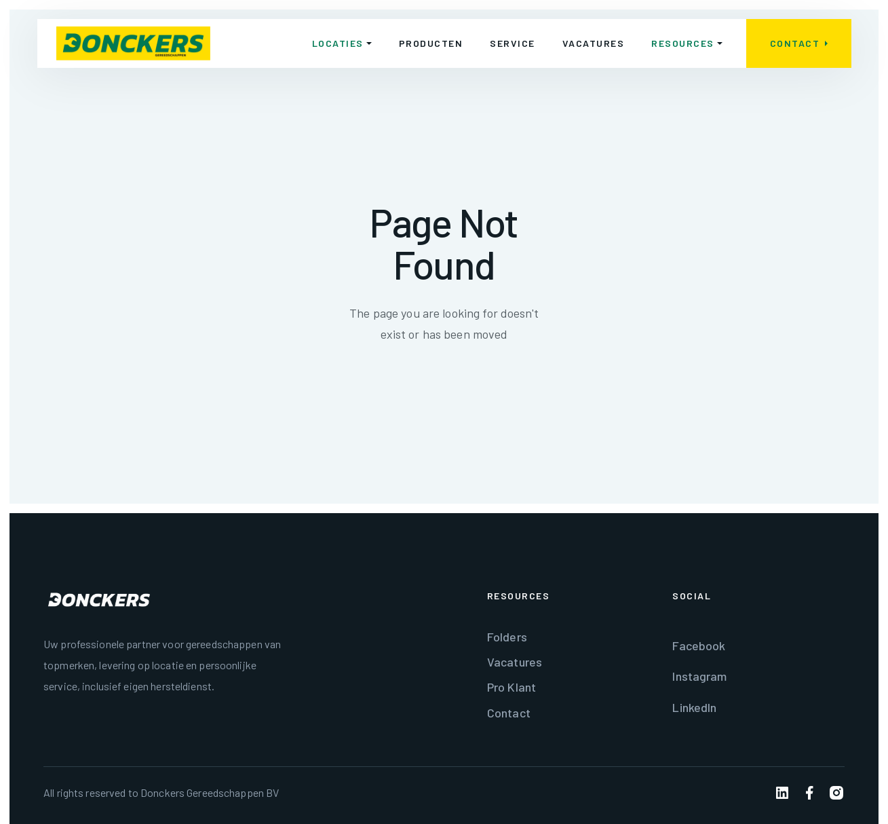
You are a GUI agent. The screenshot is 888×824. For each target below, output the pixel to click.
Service (512, 43)
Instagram (699, 676)
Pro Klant (511, 686)
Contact (508, 712)
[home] (133, 43)
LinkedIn (694, 707)
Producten (430, 43)
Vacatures (593, 43)
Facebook (698, 645)
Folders (507, 636)
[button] (341, 43)
